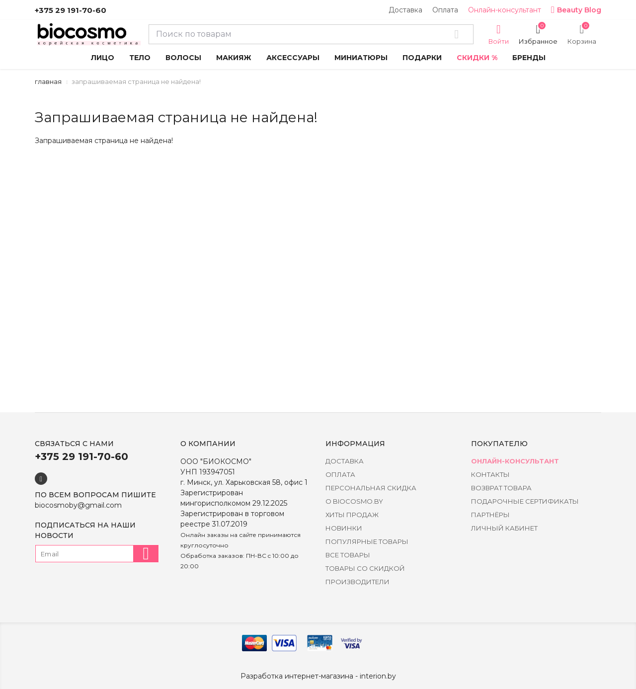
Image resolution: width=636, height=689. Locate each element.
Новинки (343, 528)
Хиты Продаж (352, 515)
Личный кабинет (504, 528)
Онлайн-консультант (504, 9)
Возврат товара (501, 488)
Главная (48, 81)
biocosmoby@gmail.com (78, 505)
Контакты (490, 474)
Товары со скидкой (365, 568)
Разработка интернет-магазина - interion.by (318, 676)
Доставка (405, 9)
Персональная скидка (370, 488)
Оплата (445, 9)
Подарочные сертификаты (525, 501)
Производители (357, 582)
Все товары (347, 555)
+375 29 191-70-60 (70, 10)
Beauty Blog (576, 9)
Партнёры (490, 515)
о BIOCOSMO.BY (354, 501)
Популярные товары (366, 541)
